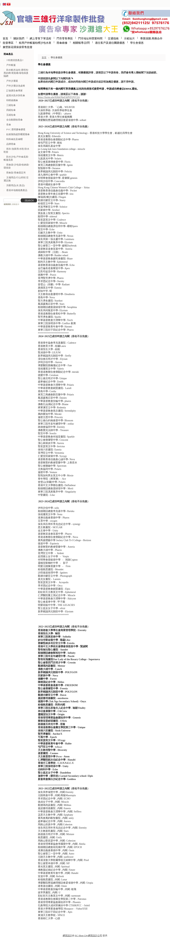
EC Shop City (81, 935)
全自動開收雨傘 (14, 119)
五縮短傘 (11, 115)
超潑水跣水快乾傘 (15, 95)
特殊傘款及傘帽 (14, 139)
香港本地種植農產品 (16, 190)
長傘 (8, 124)
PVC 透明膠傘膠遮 (15, 129)
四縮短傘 (11, 110)
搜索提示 (15, 204)
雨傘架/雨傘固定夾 (16, 172)
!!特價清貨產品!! (14, 60)
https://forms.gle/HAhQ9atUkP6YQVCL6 (59, 97)
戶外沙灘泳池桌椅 (15, 85)
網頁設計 (67, 935)
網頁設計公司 (95, 935)
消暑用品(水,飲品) (15, 185)
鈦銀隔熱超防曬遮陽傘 (18, 134)
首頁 (44, 57)
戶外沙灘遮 (12, 81)
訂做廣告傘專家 (14, 90)
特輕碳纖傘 (12, 100)
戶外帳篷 (11, 65)
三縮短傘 (11, 105)
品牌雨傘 (11, 144)
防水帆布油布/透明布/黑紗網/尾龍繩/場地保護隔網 (16, 73)
